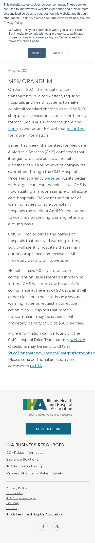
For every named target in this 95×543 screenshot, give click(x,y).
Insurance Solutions (22, 459)
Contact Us (14, 493)
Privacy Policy (16, 488)
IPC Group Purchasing (24, 466)
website (52, 178)
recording (76, 128)
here (69, 122)
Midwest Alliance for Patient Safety (34, 473)
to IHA (36, 366)
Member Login (48, 429)
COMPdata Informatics (24, 452)
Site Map (12, 503)
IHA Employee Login (21, 498)
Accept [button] (36, 53)
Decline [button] (58, 53)
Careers (11, 508)
